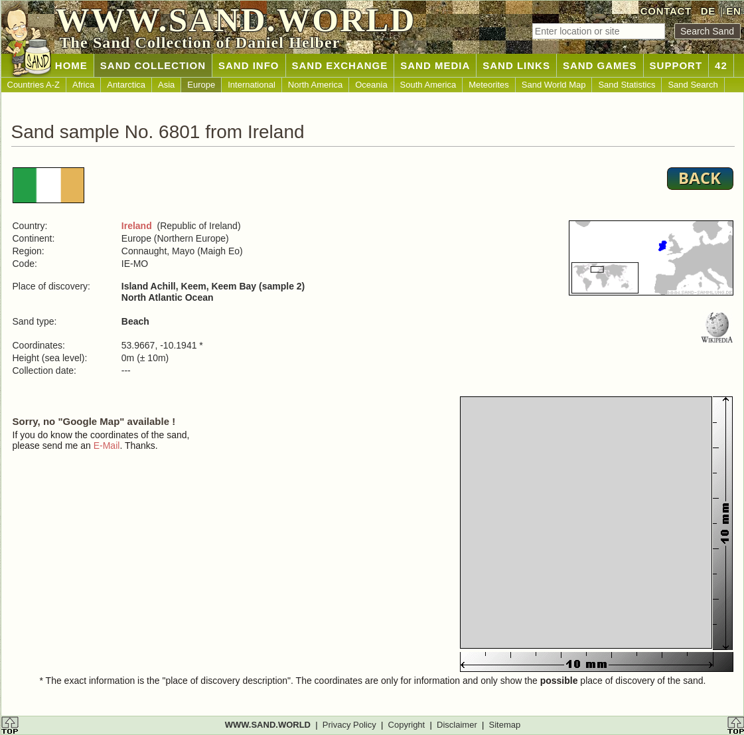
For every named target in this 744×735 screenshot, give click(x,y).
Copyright (406, 725)
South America (428, 85)
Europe (201, 85)
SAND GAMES (600, 65)
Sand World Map (554, 85)
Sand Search (692, 85)
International (251, 85)
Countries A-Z (33, 85)
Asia (166, 85)
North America (315, 85)
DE (708, 11)
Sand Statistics (626, 85)
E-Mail (107, 445)
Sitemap (505, 725)
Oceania (371, 85)
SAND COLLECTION (153, 65)
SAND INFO (248, 65)
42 (721, 65)
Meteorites (489, 85)
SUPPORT (676, 65)
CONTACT (666, 11)
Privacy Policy (349, 725)
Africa (83, 85)
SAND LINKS (516, 65)
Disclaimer (457, 725)
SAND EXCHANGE (340, 65)
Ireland (136, 225)
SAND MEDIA (435, 65)
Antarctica (126, 85)
